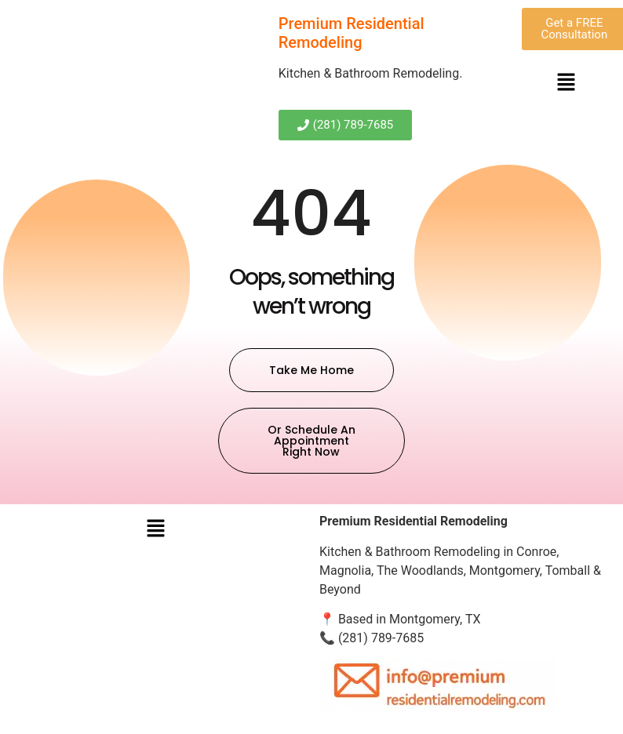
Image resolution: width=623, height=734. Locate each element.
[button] (565, 83)
